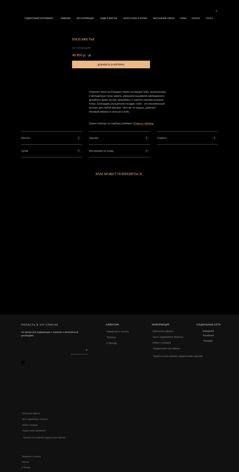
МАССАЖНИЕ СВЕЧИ (163, 18)
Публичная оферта (162, 331)
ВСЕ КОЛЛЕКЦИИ (85, 18)
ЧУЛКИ (183, 18)
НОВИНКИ (66, 18)
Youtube (208, 340)
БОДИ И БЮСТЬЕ (108, 18)
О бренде (111, 343)
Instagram (208, 331)
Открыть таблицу (143, 123)
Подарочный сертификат (166, 348)
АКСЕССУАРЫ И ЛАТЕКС (135, 18)
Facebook (208, 335)
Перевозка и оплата (118, 331)
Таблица (111, 337)
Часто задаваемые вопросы (168, 337)
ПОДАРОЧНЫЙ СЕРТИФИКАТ (39, 18)
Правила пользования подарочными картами (178, 356)
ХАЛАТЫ (196, 18)
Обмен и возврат (161, 342)
